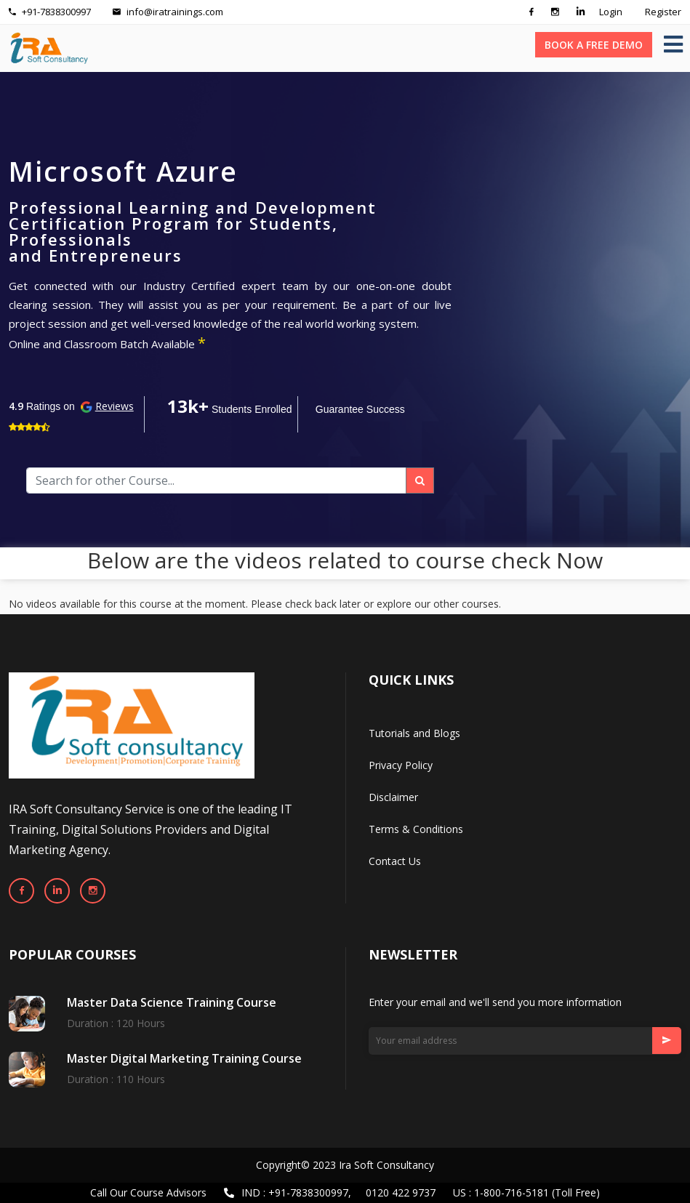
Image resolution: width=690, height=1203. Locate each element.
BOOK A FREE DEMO (594, 45)
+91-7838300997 (50, 11)
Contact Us (395, 861)
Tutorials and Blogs (414, 733)
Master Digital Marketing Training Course (184, 1059)
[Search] (216, 480)
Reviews (114, 406)
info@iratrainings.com (168, 11)
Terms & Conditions (416, 829)
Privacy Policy (401, 765)
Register (663, 11)
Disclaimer (393, 797)
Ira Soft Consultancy (386, 1165)
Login (610, 11)
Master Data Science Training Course (171, 1003)
